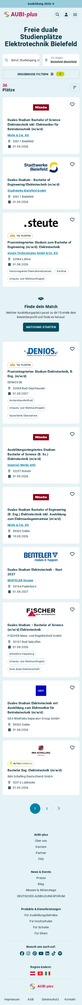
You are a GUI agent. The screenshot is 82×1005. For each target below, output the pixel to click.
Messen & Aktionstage (41, 890)
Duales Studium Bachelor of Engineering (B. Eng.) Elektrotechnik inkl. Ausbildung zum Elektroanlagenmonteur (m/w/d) (37, 514)
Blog (41, 884)
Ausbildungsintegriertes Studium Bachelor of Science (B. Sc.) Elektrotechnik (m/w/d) (31, 454)
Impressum (12, 999)
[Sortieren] (74, 87)
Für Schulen (41, 927)
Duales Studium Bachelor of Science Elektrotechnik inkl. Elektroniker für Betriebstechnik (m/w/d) (34, 124)
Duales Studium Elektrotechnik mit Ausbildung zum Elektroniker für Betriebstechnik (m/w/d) (33, 707)
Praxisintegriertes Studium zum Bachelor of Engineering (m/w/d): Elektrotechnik (39, 245)
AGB (31, 999)
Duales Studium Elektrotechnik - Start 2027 (35, 572)
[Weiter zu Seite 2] (59, 808)
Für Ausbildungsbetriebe (41, 915)
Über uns (41, 840)
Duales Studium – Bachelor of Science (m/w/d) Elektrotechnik (35, 627)
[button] (75, 14)
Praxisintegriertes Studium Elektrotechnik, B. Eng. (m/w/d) (40, 374)
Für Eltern (41, 933)
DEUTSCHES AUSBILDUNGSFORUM (41, 896)
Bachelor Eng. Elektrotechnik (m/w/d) (35, 770)
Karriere (41, 846)
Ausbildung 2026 (41, 3)
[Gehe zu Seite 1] (35, 808)
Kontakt (70, 999)
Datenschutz (50, 999)
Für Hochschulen (41, 921)
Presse (41, 878)
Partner (41, 853)
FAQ (41, 859)
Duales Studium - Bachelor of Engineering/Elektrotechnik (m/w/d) (33, 182)
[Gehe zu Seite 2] (47, 808)
